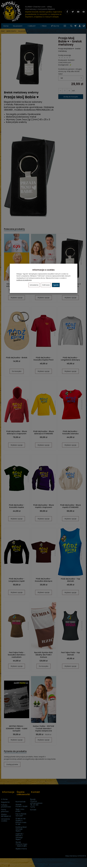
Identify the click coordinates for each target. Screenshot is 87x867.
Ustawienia (34, 285)
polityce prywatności (24, 280)
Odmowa (46, 285)
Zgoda (55, 285)
